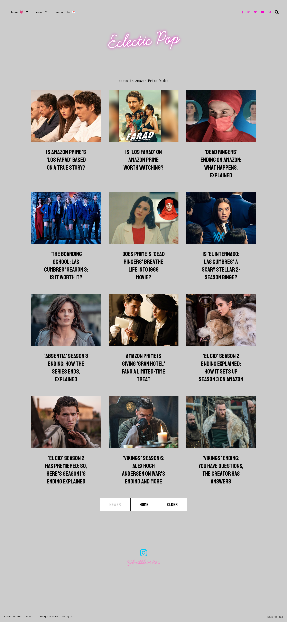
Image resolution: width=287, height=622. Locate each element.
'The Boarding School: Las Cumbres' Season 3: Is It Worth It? (66, 265)
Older (172, 505)
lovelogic (65, 616)
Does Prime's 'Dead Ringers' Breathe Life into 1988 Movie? (143, 265)
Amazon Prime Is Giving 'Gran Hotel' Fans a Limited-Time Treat (143, 367)
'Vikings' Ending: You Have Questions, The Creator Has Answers (220, 469)
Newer (115, 505)
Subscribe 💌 (66, 12)
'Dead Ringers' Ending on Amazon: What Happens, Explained (221, 163)
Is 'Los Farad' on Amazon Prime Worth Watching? (143, 159)
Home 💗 (17, 12)
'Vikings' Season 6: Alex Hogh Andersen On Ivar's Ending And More (143, 469)
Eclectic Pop (144, 40)
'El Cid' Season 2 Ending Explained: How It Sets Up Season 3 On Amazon (221, 367)
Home (144, 505)
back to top (275, 616)
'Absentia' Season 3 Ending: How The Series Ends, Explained (66, 367)
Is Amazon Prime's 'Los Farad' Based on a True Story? (66, 159)
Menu (39, 12)
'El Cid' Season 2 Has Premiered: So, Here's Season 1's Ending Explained (66, 469)
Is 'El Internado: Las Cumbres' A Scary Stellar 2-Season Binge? (221, 265)
